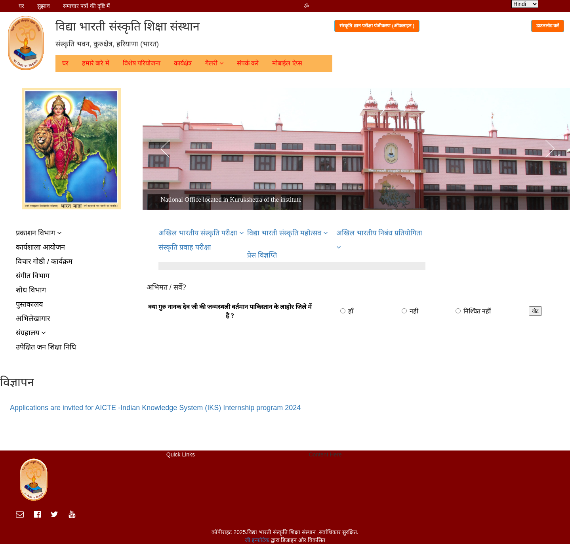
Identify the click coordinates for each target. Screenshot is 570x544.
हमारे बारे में (95, 63)
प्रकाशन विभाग (39, 233)
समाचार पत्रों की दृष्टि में (86, 6)
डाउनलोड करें (547, 26)
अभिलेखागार (33, 319)
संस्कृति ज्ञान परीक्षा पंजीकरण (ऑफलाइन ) (376, 26)
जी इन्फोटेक (258, 540)
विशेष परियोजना (141, 63)
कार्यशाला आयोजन (40, 247)
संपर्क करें (248, 63)
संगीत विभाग (33, 276)
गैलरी (214, 63)
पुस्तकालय (29, 304)
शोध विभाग (31, 290)
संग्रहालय (31, 333)
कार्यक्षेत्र (183, 63)
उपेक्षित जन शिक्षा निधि (46, 347)
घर (21, 6)
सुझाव (43, 6)
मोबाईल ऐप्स (287, 63)
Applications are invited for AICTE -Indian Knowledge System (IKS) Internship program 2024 (155, 408)
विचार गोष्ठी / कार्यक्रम (44, 261)
